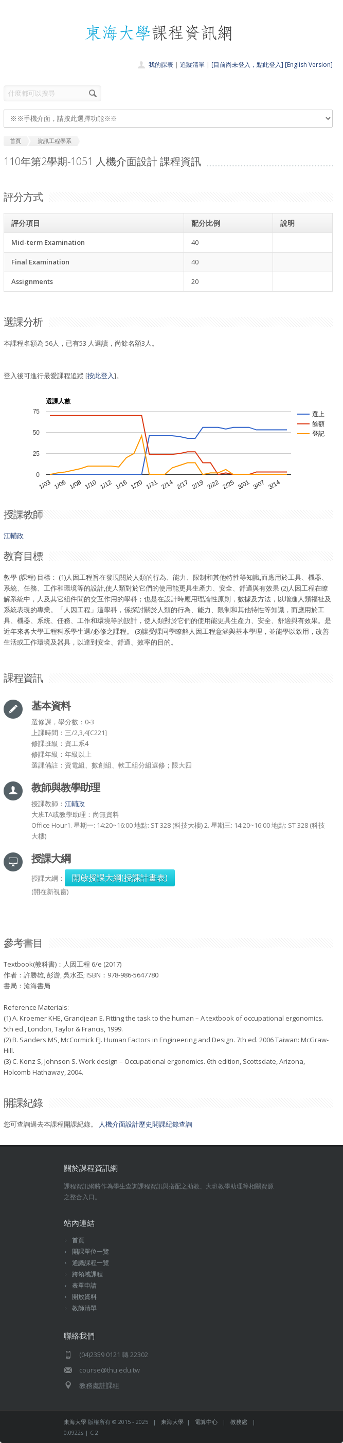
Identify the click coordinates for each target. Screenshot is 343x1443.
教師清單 (84, 1308)
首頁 (78, 1240)
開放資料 (84, 1296)
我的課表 (161, 64)
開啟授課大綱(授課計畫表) (120, 877)
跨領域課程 (87, 1274)
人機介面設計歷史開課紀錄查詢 (145, 1124)
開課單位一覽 (90, 1251)
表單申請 (84, 1285)
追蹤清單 (192, 64)
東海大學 (75, 1422)
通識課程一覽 (90, 1262)
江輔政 (14, 535)
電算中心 (206, 1422)
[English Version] (309, 64)
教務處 (238, 1422)
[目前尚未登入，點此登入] (247, 64)
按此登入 (100, 375)
